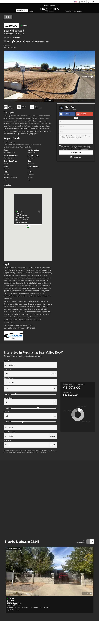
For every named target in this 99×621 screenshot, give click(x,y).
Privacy (86, 149)
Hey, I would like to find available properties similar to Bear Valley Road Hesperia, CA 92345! (76, 139)
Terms (82, 149)
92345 (20, 33)
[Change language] (75, 1)
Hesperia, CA (10, 33)
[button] (76, 152)
